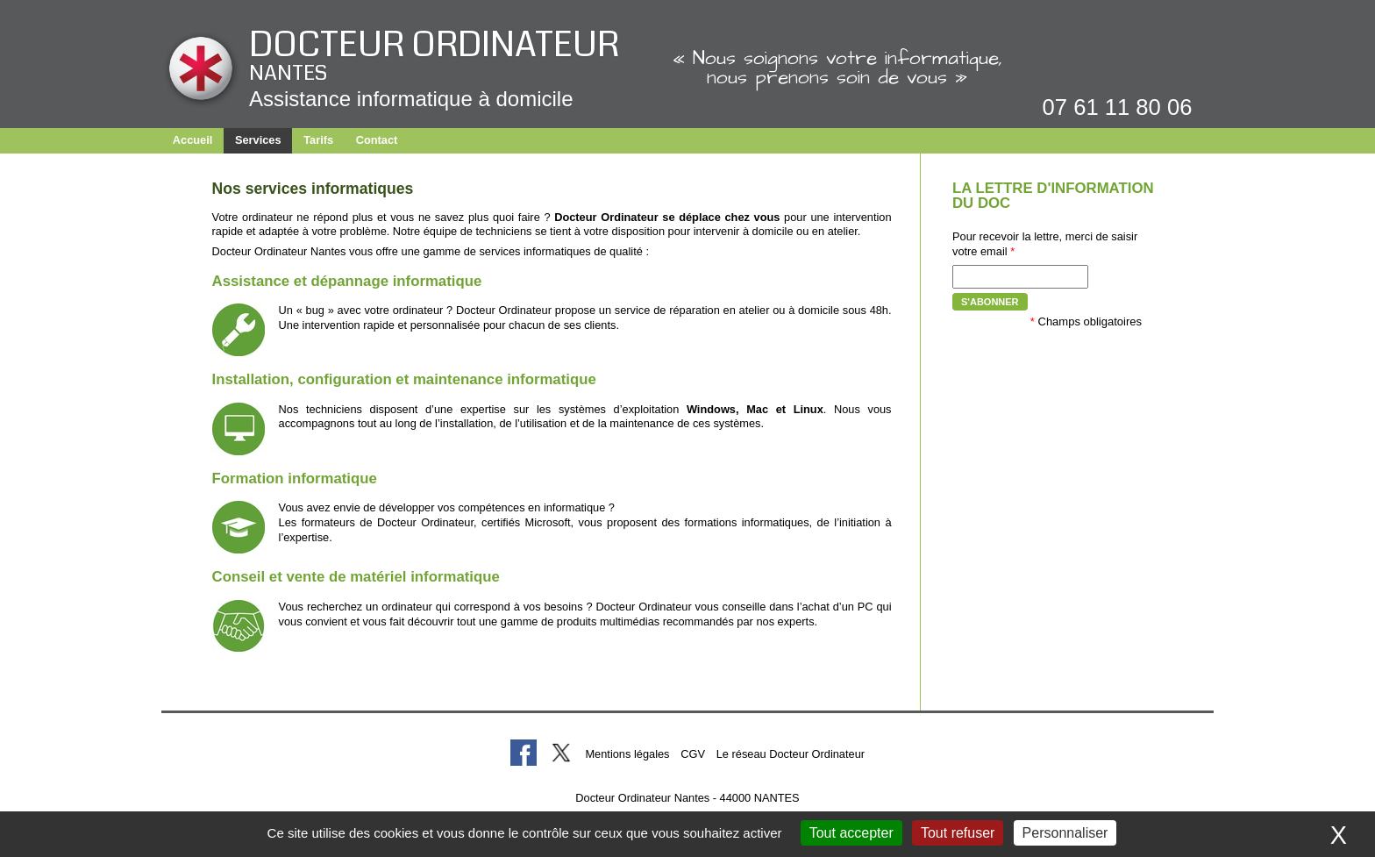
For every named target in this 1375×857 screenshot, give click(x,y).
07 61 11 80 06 (1118, 107)
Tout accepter (851, 832)
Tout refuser (957, 832)
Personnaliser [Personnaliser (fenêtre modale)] (1065, 832)
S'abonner (990, 301)
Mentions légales (627, 754)
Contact (377, 139)
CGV (692, 754)
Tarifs (318, 139)
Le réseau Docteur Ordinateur (790, 754)
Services (258, 139)
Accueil (193, 139)
